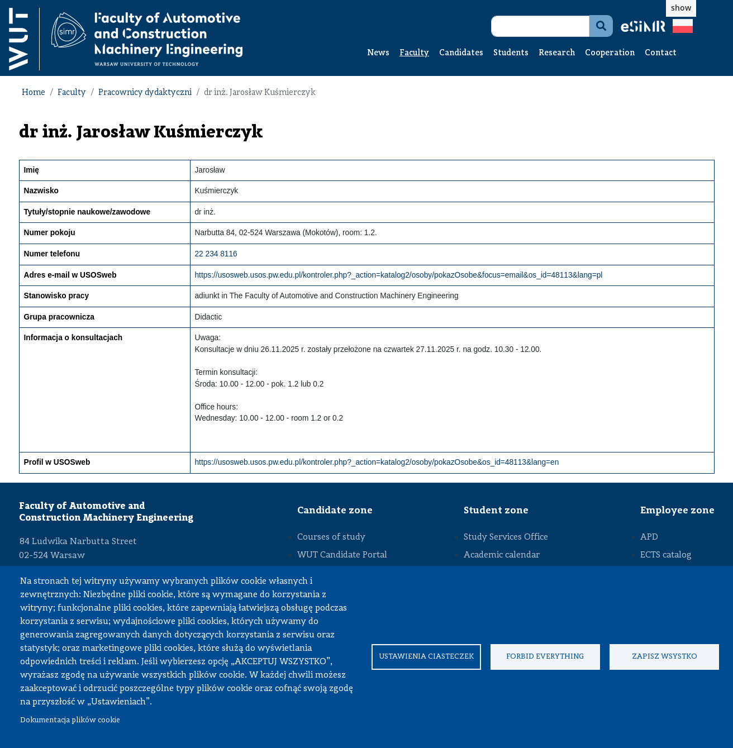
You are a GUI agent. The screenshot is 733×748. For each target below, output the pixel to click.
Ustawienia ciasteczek (426, 656)
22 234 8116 (216, 254)
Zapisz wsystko (664, 656)
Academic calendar (502, 555)
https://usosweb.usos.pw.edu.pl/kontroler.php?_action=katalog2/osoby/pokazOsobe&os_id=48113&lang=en (377, 462)
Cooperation (610, 53)
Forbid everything (545, 656)
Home (33, 93)
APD (649, 537)
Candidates (461, 53)
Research (557, 53)
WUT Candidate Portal (342, 555)
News (378, 53)
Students (511, 53)
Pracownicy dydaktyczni (145, 93)
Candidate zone (335, 511)
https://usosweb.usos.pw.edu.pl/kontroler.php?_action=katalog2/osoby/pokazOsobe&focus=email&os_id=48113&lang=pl (399, 275)
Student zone (496, 511)
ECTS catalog (666, 555)
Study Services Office (506, 537)
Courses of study (331, 537)
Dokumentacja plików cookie (70, 720)
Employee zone (677, 511)
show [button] (681, 7)
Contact (661, 53)
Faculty (414, 53)
